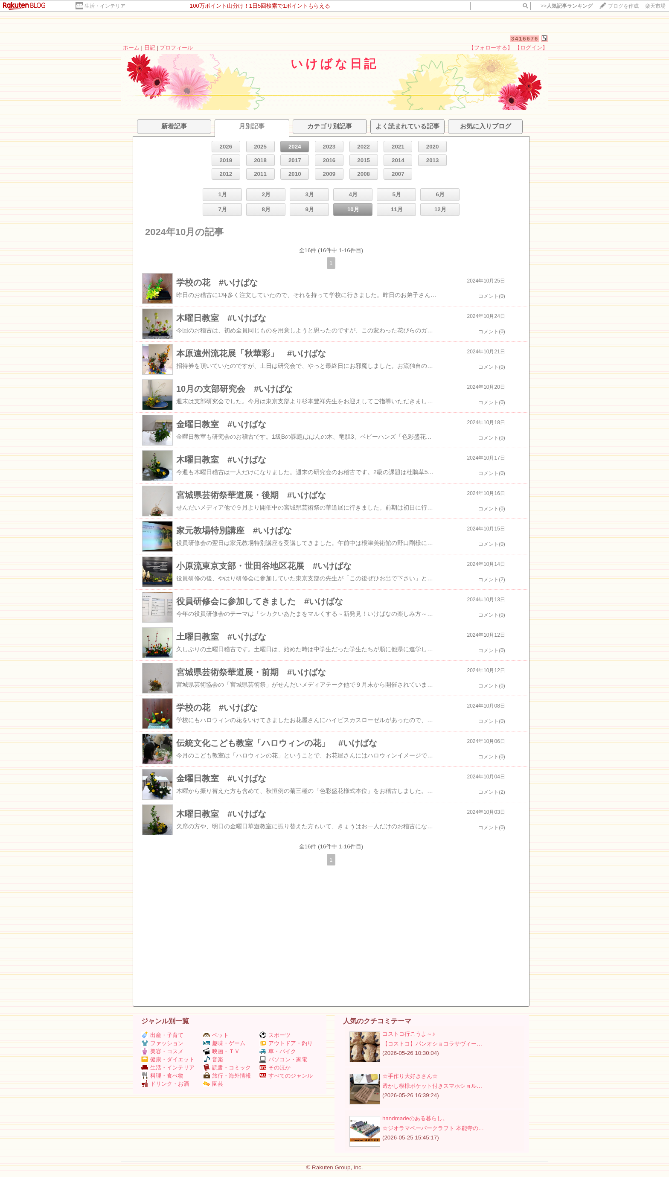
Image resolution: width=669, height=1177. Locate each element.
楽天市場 (655, 6)
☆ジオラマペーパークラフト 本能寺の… (433, 1128)
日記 (149, 47)
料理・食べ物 (162, 1075)
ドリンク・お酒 (165, 1084)
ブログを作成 (623, 6)
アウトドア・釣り (286, 1043)
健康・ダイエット (168, 1059)
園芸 (213, 1084)
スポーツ (275, 1035)
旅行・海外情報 (227, 1075)
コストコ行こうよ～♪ (408, 1034)
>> (567, 6)
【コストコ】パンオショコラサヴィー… (432, 1043)
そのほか (275, 1067)
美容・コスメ (162, 1051)
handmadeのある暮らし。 (415, 1118)
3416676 (525, 38)
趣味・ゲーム (224, 1043)
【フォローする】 (490, 47)
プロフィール (176, 47)
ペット (216, 1035)
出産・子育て (162, 1035)
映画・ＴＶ (221, 1051)
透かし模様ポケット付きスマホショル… (432, 1086)
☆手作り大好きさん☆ (410, 1076)
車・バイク (277, 1051)
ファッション (162, 1043)
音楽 (213, 1059)
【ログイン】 (531, 47)
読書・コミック (227, 1067)
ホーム (131, 47)
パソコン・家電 (283, 1059)
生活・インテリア (104, 6)
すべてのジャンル (286, 1075)
